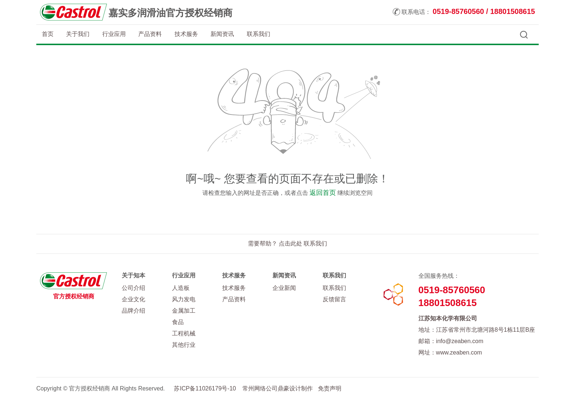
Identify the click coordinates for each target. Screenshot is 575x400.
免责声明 (329, 388)
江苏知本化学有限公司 (447, 318)
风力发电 (183, 299)
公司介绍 (133, 288)
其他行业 (183, 345)
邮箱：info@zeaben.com (450, 341)
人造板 (181, 288)
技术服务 (186, 34)
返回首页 (323, 192)
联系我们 (258, 34)
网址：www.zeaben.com (450, 352)
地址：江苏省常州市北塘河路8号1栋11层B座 (476, 330)
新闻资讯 (222, 34)
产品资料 (150, 34)
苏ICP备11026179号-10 (205, 388)
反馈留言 (334, 299)
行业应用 (114, 34)
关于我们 (77, 34)
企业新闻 (284, 288)
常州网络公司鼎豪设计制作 (277, 388)
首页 (48, 34)
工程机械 (183, 333)
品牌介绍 (133, 311)
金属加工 (183, 311)
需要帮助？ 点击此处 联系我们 (287, 243)
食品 (178, 322)
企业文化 (133, 299)
